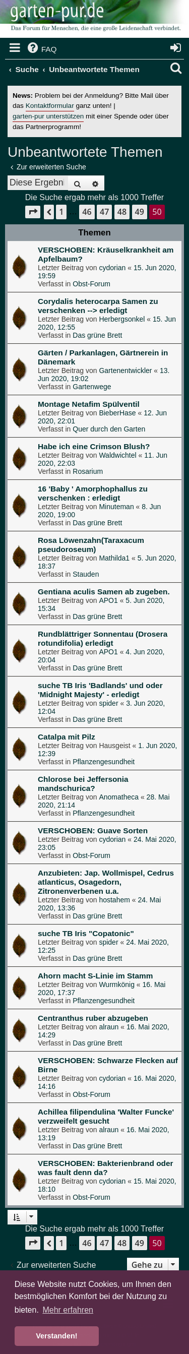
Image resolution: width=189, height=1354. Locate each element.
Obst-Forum (91, 284)
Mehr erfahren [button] (67, 1310)
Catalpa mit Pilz (66, 736)
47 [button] (104, 211)
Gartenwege (92, 387)
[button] (32, 212)
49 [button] (139, 211)
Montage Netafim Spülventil (89, 404)
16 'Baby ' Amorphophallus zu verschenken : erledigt (93, 493)
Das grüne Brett (97, 335)
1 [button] (61, 211)
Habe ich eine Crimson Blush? (94, 446)
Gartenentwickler (125, 370)
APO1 (108, 600)
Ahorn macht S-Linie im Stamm (95, 975)
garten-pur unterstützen (48, 116)
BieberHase (117, 413)
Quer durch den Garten (109, 429)
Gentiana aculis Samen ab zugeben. (104, 591)
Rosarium (88, 471)
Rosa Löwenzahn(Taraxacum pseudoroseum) (91, 544)
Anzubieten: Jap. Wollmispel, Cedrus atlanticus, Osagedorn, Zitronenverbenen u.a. (106, 882)
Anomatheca (119, 797)
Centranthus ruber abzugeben (93, 1018)
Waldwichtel (117, 455)
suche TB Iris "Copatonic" (86, 933)
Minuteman (116, 507)
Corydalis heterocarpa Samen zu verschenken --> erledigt (98, 306)
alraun (108, 1027)
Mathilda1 (114, 558)
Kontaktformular (50, 105)
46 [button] (86, 211)
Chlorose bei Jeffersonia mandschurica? (83, 783)
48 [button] (122, 211)
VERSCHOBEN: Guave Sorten (93, 830)
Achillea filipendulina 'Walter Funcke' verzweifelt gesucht (106, 1116)
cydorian (112, 268)
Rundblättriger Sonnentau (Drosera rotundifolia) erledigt (102, 638)
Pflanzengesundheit (104, 762)
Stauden (86, 574)
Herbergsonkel (122, 319)
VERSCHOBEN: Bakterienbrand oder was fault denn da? (105, 1168)
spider (108, 703)
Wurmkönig (117, 984)
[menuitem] (41, 49)
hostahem (114, 900)
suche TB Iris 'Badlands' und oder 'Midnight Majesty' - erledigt (100, 690)
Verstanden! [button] (56, 1336)
